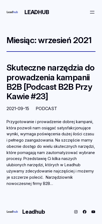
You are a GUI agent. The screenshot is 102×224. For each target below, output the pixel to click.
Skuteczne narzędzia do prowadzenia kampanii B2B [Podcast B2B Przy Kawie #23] (51, 82)
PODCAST (46, 108)
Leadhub (36, 12)
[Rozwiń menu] (92, 12)
